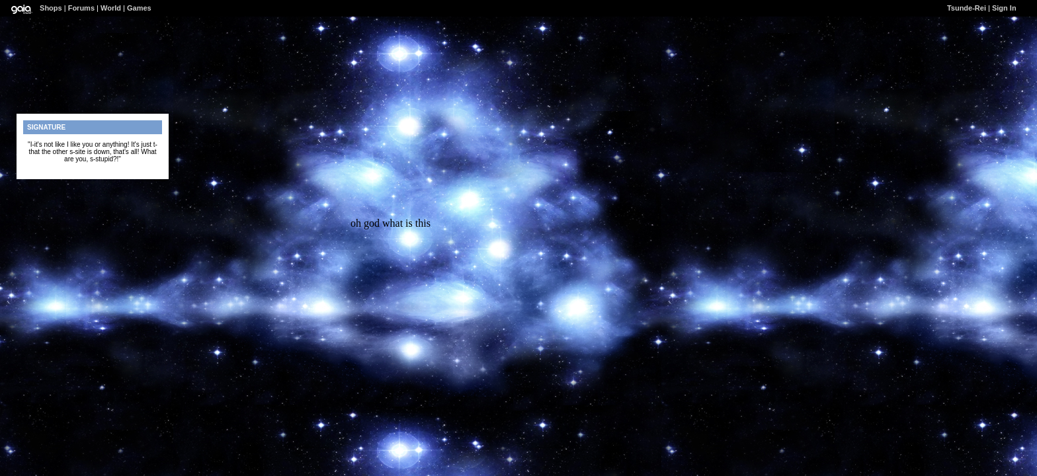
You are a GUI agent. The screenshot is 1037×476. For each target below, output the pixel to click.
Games (139, 8)
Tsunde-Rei (966, 8)
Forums (81, 8)
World (111, 8)
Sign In (1004, 8)
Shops (51, 8)
